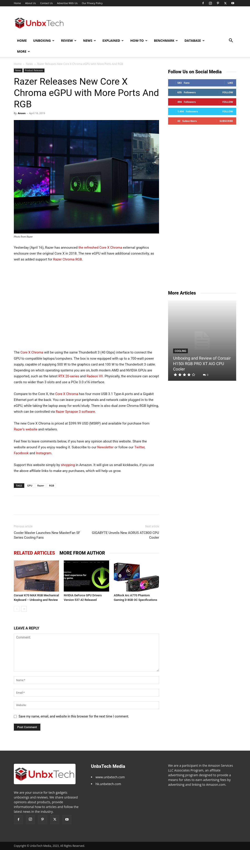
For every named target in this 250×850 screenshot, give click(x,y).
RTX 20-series (68, 376)
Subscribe (226, 121)
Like (230, 82)
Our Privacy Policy (92, 3)
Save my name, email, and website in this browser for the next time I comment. (74, 716)
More (23, 51)
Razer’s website (25, 429)
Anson (21, 113)
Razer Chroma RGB (67, 259)
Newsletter (105, 447)
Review (68, 40)
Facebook (21, 453)
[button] (230, 41)
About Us (30, 3)
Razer (40, 485)
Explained (113, 40)
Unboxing (43, 40)
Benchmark (166, 40)
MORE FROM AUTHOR (82, 553)
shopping (68, 465)
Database (194, 40)
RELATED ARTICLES (34, 553)
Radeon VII (94, 376)
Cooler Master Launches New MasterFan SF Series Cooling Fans (47, 535)
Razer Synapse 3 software (75, 412)
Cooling (180, 351)
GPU (29, 485)
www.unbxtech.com (110, 777)
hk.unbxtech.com (108, 784)
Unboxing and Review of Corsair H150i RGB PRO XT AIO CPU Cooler (202, 363)
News (89, 40)
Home (17, 3)
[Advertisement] (86, 306)
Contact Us (46, 3)
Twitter (139, 447)
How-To (138, 40)
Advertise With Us (67, 3)
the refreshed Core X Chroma (100, 248)
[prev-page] (17, 609)
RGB (51, 485)
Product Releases (34, 70)
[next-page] (24, 609)
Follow (227, 92)
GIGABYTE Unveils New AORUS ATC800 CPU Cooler (125, 535)
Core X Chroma (31, 352)
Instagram (43, 453)
